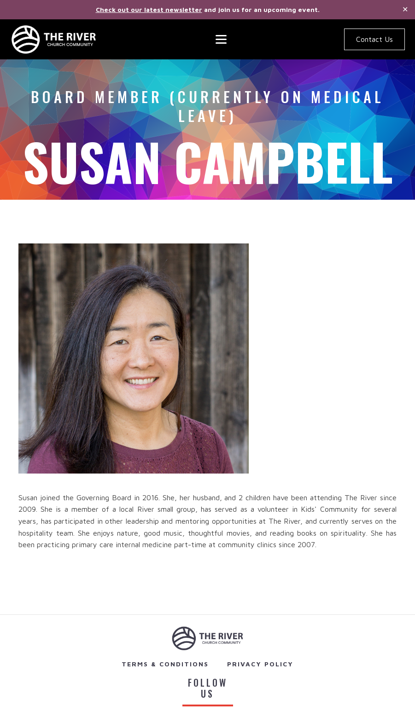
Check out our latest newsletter (149, 9)
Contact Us (374, 39)
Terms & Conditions (165, 664)
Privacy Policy (260, 664)
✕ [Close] (405, 9)
